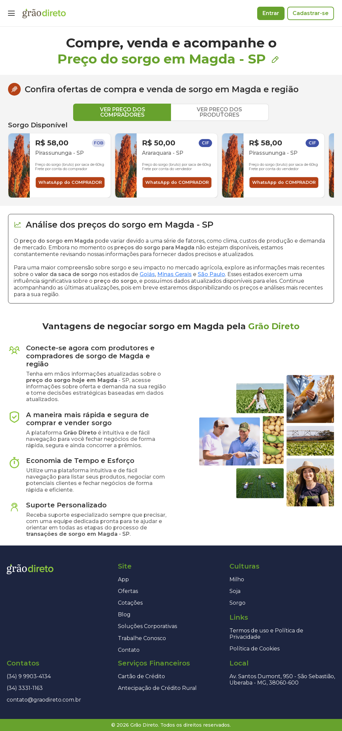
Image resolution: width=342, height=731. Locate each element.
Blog (124, 614)
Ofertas (128, 591)
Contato (129, 650)
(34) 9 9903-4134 (29, 676)
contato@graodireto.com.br (44, 700)
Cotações (130, 603)
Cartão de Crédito (141, 676)
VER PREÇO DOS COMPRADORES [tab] (122, 112)
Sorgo (237, 603)
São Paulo (211, 274)
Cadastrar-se (311, 13)
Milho (236, 579)
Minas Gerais (174, 274)
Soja (234, 591)
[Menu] (11, 13)
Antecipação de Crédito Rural (157, 688)
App (123, 579)
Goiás (147, 274)
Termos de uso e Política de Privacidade (266, 633)
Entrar (271, 13)
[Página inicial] (44, 13)
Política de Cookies (254, 648)
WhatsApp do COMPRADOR (70, 182)
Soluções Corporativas (147, 626)
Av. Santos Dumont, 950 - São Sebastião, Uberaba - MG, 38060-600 (282, 679)
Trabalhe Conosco (142, 638)
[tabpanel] (171, 159)
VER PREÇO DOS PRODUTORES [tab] (219, 112)
